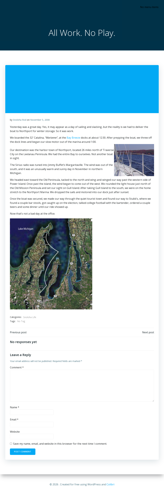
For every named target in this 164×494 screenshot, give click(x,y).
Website (15, 432)
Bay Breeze (73, 138)
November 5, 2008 (40, 120)
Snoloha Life (29, 317)
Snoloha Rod (19, 120)
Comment (17, 368)
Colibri (110, 484)
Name (14, 408)
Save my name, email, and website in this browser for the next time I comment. (60, 444)
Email (14, 420)
